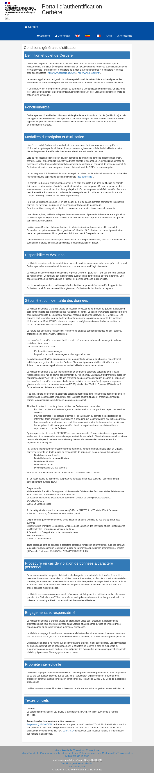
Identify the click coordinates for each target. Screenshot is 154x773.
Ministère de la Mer (77, 755)
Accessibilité (124, 36)
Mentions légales (77, 766)
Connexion (43, 36)
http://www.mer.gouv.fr (89, 73)
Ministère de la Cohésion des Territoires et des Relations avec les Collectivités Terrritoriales (77, 753)
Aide (109, 36)
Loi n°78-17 (68, 730)
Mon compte (62, 36)
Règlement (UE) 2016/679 (39, 724)
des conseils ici (85, 177)
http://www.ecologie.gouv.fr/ (61, 73)
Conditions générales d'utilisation (77, 763)
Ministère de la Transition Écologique (76, 750)
